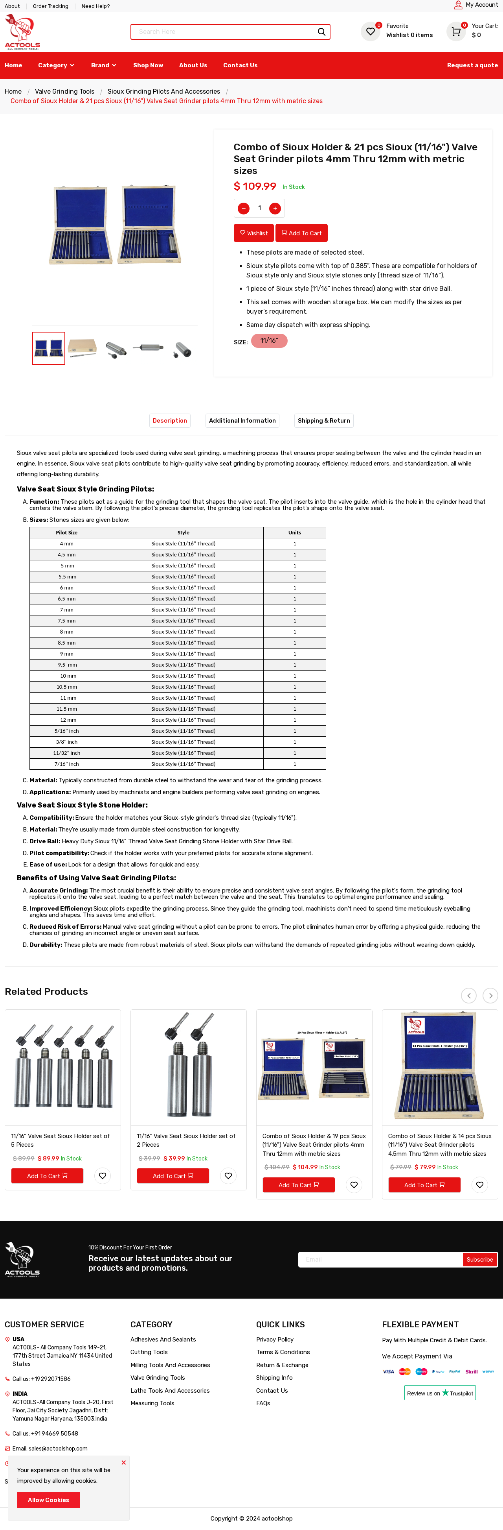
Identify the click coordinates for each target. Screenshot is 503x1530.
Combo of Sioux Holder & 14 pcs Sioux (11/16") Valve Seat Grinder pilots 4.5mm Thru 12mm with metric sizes (440, 1145)
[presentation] (469, 995)
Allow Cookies (48, 1500)
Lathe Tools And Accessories (170, 1390)
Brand (104, 65)
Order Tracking (50, 6)
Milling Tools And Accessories (170, 1365)
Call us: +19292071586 (42, 1379)
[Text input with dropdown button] (230, 32)
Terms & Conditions (283, 1352)
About (12, 6)
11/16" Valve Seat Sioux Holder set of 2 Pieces (186, 1141)
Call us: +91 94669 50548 (45, 1433)
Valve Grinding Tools (64, 91)
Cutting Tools (149, 1352)
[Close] (123, 1462)
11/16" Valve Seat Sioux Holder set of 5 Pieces (60, 1141)
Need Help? (96, 6)
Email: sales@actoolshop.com (50, 1448)
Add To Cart (301, 233)
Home (13, 65)
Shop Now (148, 65)
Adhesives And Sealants (163, 1339)
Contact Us (240, 65)
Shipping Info (274, 1377)
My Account (482, 4)
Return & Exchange (282, 1365)
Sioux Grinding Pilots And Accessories (164, 91)
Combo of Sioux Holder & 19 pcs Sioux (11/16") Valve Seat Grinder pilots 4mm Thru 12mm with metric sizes (314, 1145)
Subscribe (480, 1259)
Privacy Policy (275, 1339)
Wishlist (397, 30)
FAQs (263, 1403)
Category (56, 65)
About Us (193, 65)
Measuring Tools (152, 1403)
